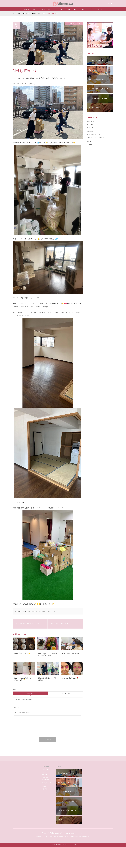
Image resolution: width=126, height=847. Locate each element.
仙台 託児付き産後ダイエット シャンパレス (63, 833)
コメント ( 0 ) (30, 693)
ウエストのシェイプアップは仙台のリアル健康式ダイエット (47, 654)
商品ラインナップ (87, 9)
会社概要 (89, 141)
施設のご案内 (90, 124)
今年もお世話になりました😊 (22, 653)
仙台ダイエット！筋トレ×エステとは (95, 137)
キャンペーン (90, 127)
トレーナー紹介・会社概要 (93, 134)
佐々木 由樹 (23, 611)
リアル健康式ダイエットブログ (36, 13)
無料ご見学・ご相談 (29, 9)
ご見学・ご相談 (90, 121)
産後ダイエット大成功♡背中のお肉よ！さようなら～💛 (23, 679)
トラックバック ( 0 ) (65, 693)
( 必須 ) (17, 707)
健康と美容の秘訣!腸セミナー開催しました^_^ (47, 679)
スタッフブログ (20, 13)
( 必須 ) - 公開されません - (21, 712)
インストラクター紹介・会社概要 (67, 9)
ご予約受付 (89, 144)
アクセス (99, 9)
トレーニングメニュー (47, 9)
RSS (111, 3)
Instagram (108, 3)
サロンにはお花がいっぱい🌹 (70, 678)
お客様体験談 (90, 131)
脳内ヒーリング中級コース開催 (70, 653)
